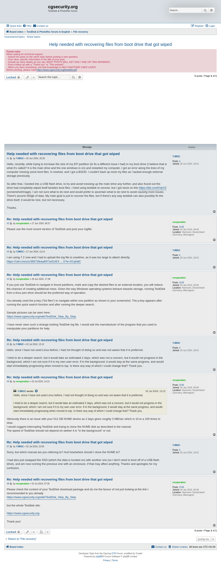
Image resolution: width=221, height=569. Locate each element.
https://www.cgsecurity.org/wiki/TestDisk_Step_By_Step (41, 316)
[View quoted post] (37, 391)
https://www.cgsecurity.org (23, 513)
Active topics (33, 36)
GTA (114, 553)
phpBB (99, 556)
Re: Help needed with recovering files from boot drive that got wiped (60, 219)
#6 (8, 381)
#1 (8, 158)
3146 (181, 227)
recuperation (179, 222)
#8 (8, 483)
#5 (8, 344)
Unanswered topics (14, 36)
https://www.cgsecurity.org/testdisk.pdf (57, 69)
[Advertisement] (110, 112)
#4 (8, 279)
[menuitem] (27, 25)
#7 (8, 446)
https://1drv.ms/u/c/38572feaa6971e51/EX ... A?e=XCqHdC (44, 261)
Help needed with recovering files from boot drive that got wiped (110, 44)
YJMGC (176, 156)
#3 (8, 251)
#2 (8, 223)
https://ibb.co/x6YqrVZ (153, 187)
